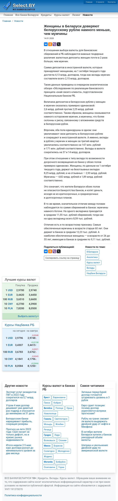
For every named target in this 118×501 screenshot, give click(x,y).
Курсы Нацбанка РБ (19, 325)
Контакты (112, 2)
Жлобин (59, 424)
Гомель (47, 419)
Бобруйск (61, 462)
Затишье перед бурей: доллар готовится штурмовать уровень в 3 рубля (95, 396)
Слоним (63, 440)
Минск (47, 445)
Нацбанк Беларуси (96, 273)
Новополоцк (50, 413)
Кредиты (46, 15)
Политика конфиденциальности (23, 495)
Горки (61, 467)
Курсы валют (62, 15)
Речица (47, 429)
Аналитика (92, 257)
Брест (47, 397)
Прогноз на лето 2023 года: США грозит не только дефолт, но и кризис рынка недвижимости (18, 434)
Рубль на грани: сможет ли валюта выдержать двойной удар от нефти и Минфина (95, 422)
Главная (89, 2)
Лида (57, 435)
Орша (69, 408)
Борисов (58, 445)
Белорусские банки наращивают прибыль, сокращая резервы (19, 421)
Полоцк (59, 408)
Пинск (47, 403)
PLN (10, 308)
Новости (88, 15)
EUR (10, 294)
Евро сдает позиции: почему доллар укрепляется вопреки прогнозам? (93, 409)
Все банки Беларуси (27, 15)
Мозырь (48, 424)
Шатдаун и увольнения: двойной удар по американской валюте (94, 448)
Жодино (48, 456)
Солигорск (49, 451)
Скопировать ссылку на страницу (62, 258)
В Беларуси (92, 252)
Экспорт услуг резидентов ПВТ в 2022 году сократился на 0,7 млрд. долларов (21, 396)
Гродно (47, 435)
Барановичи (59, 397)
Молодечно (63, 451)
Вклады (90, 268)
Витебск (48, 408)
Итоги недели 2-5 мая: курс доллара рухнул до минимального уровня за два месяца (20, 449)
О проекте (100, 2)
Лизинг (76, 15)
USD (10, 290)
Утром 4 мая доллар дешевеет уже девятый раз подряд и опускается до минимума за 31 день (20, 409)
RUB (10, 299)
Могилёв (48, 462)
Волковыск (49, 440)
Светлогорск (61, 419)
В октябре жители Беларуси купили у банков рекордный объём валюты (96, 435)
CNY (10, 303)
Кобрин (57, 403)
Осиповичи (49, 467)
